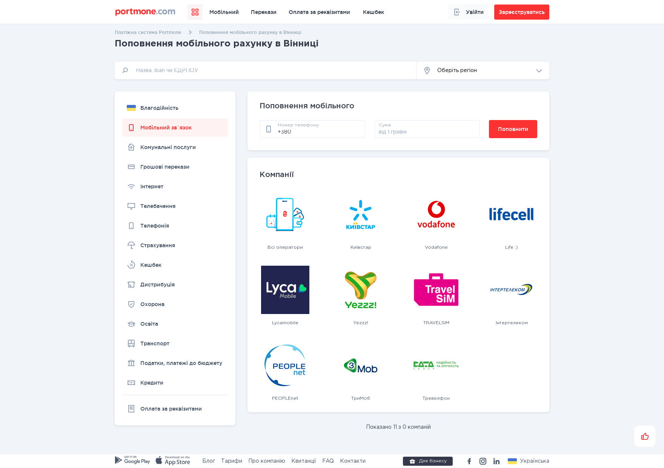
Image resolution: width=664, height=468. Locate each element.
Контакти (353, 461)
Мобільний (224, 12)
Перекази (264, 12)
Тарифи (231, 461)
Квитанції (303, 461)
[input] (266, 70)
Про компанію (266, 461)
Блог (208, 461)
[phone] (319, 131)
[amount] (427, 131)
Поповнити (513, 129)
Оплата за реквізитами (319, 12)
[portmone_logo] (145, 12)
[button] (483, 70)
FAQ (328, 461)
